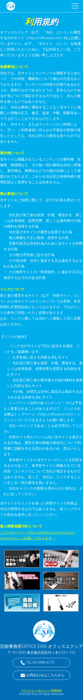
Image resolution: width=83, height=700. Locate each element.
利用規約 (56, 690)
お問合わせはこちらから (45, 675)
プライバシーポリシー (35, 690)
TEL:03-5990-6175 (40, 662)
